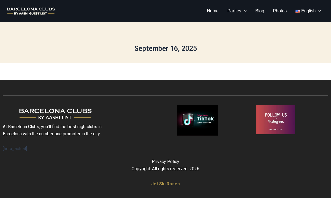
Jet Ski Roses (165, 183)
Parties (236, 11)
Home (213, 11)
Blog (259, 11)
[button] (244, 11)
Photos (280, 11)
